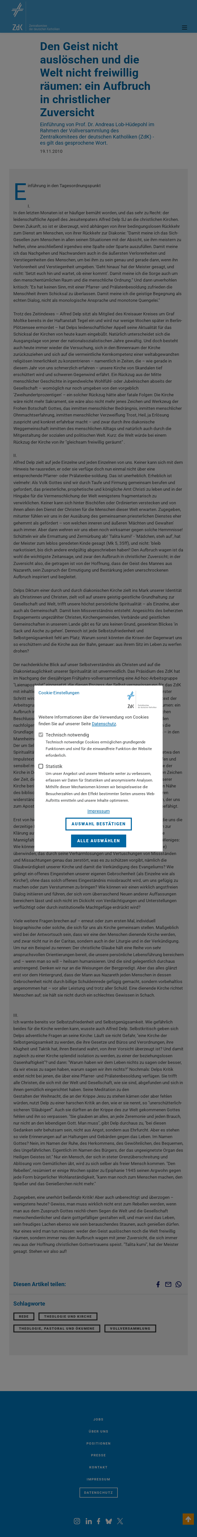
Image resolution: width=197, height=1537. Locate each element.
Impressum (98, 811)
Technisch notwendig (67, 735)
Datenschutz (104, 723)
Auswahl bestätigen (99, 823)
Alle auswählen (98, 840)
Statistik (54, 766)
